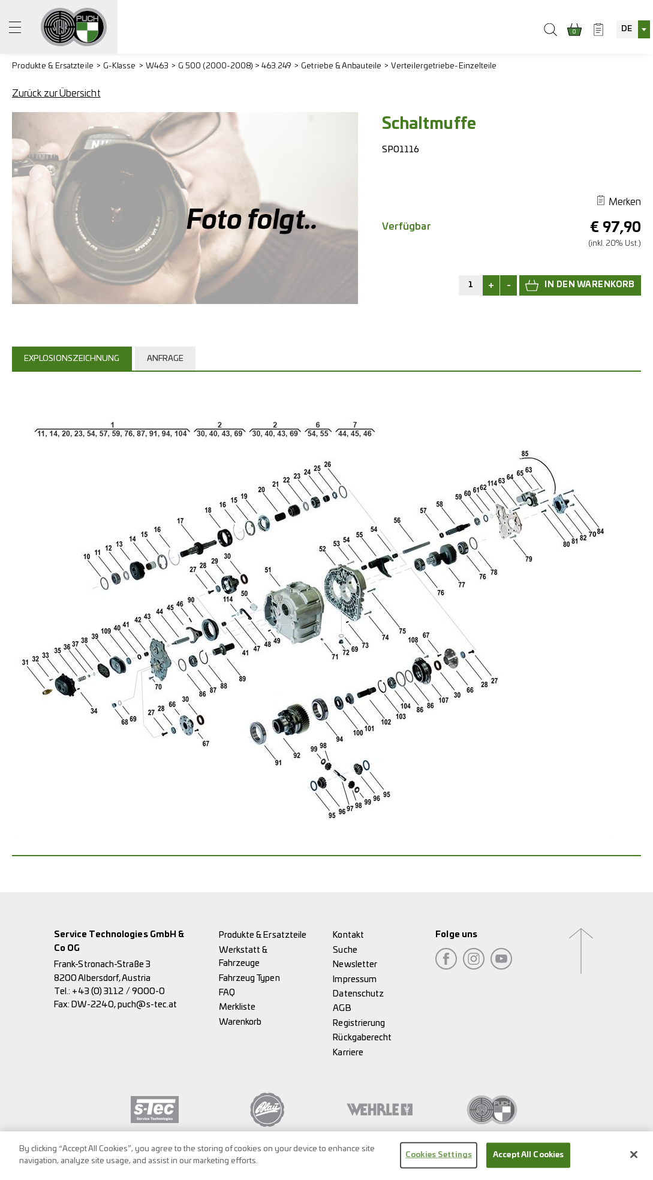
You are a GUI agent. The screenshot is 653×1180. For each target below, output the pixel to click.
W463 (157, 66)
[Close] (634, 1161)
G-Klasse (119, 66)
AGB (342, 1008)
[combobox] (633, 29)
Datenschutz (358, 993)
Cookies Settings (438, 1162)
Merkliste (237, 1007)
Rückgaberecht (362, 1037)
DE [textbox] (626, 29)
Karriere (348, 1052)
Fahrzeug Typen (249, 978)
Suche (345, 950)
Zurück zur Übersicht (56, 93)
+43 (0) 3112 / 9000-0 (118, 991)
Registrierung (359, 1023)
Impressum (355, 979)
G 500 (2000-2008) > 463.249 (234, 66)
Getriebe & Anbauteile (341, 66)
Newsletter (355, 964)
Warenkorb (240, 1022)
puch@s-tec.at (147, 1004)
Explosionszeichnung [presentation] (72, 359)
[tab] (73, 359)
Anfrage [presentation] (165, 359)
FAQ (227, 992)
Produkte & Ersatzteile (53, 66)
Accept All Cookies (528, 1162)
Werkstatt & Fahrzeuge (243, 957)
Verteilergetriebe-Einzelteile (443, 66)
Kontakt (348, 935)
